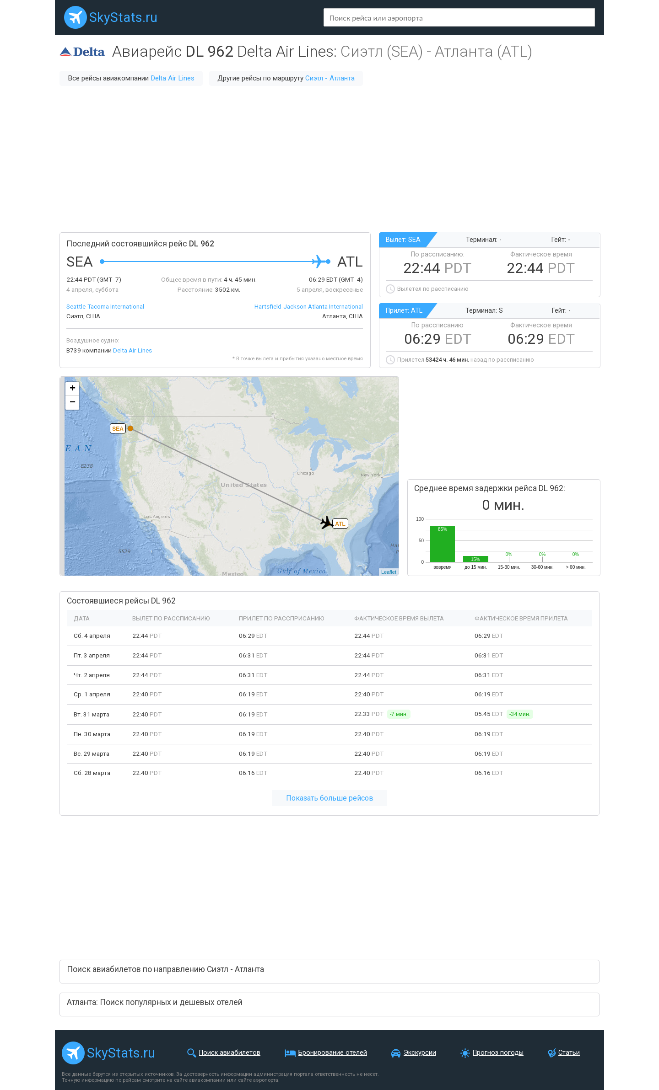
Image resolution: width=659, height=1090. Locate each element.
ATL (340, 524)
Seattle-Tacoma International (105, 306)
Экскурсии (420, 1053)
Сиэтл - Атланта (330, 78)
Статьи (569, 1053)
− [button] (73, 403)
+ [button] (73, 389)
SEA (118, 429)
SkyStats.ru (123, 17)
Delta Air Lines (172, 78)
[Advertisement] (329, 159)
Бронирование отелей (332, 1053)
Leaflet (388, 572)
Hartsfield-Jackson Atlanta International (308, 306)
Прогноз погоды (498, 1053)
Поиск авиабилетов (229, 1053)
